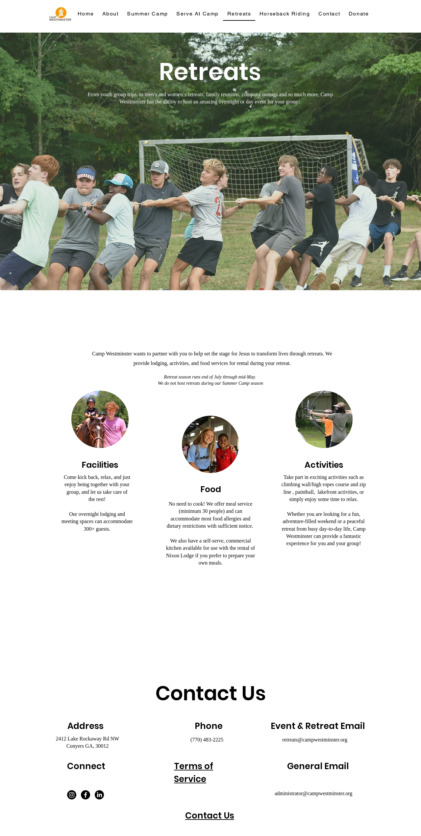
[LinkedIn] (99, 794)
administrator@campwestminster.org (313, 793)
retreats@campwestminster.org (314, 739)
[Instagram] (71, 794)
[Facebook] (85, 794)
